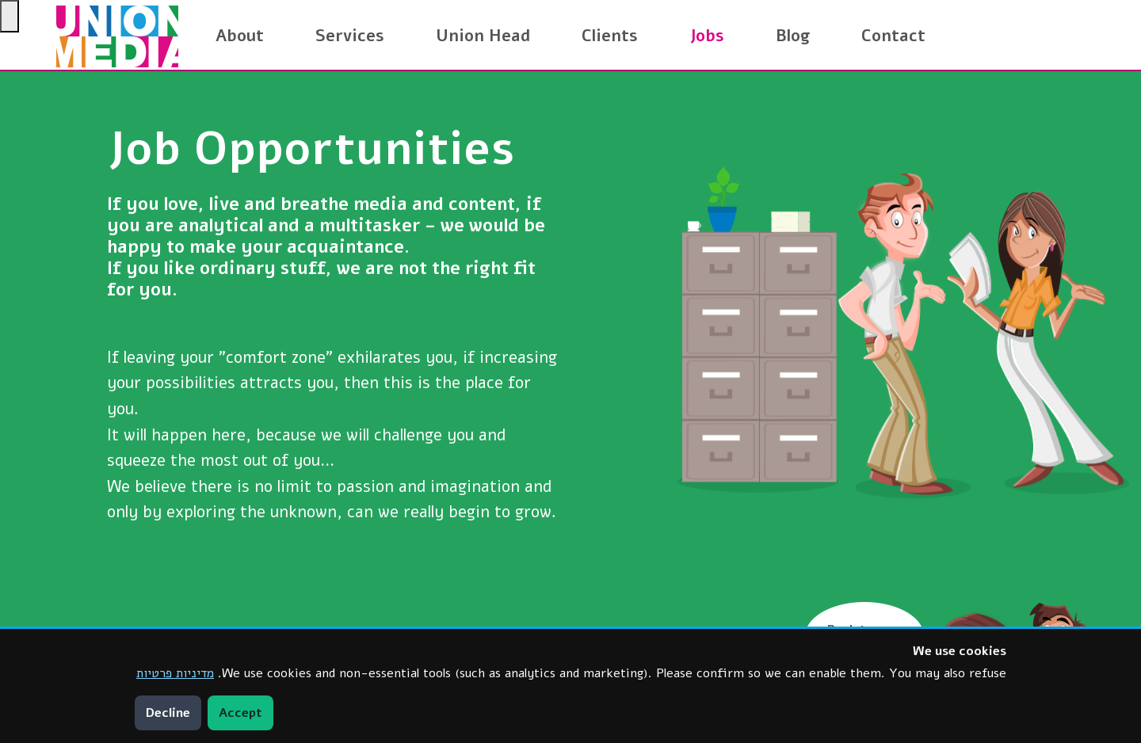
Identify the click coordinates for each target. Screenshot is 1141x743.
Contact (893, 36)
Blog (793, 36)
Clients (610, 36)
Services (349, 36)
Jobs (707, 36)
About (240, 36)
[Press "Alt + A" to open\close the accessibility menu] (9, 16)
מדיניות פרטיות (175, 673)
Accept (240, 713)
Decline (168, 713)
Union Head (483, 36)
